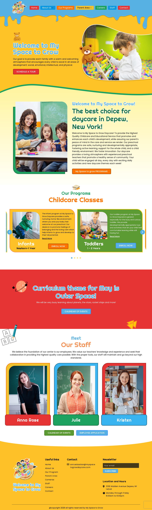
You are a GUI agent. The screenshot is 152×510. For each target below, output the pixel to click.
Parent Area (84, 7)
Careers (101, 7)
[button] (71, 258)
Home (34, 7)
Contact (124, 7)
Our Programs (65, 7)
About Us (48, 7)
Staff (112, 7)
